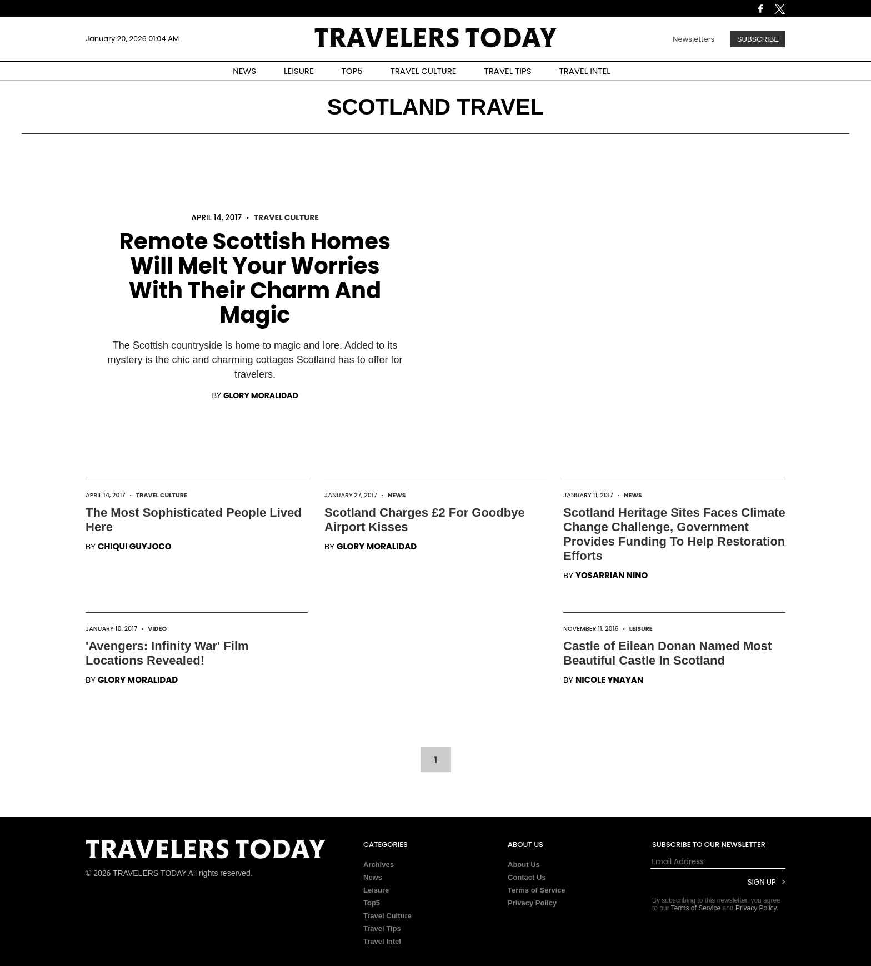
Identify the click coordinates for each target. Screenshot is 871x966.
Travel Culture (286, 217)
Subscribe (758, 39)
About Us (524, 864)
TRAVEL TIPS (508, 71)
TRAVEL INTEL (584, 71)
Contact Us (527, 877)
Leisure (641, 628)
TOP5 (352, 71)
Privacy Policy (532, 903)
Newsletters (693, 39)
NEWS (244, 71)
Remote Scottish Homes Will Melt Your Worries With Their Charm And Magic (255, 278)
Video (157, 628)
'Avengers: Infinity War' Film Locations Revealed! (167, 653)
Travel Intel (382, 941)
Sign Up (762, 882)
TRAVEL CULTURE (424, 71)
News (397, 495)
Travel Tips (382, 928)
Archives (378, 864)
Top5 (371, 903)
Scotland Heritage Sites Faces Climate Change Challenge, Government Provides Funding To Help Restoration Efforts (674, 534)
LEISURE (299, 71)
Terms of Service (536, 890)
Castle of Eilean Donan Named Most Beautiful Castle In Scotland (667, 653)
